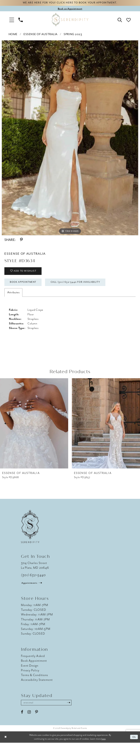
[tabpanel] (70, 137)
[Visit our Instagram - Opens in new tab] (29, 712)
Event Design (29, 666)
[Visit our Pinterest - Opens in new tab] (36, 712)
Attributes (13, 293)
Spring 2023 (73, 34)
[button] (11, 19)
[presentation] (34, 424)
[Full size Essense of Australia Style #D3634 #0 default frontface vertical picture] (70, 137)
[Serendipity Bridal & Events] (70, 20)
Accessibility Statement (37, 680)
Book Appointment (23, 282)
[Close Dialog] (5, 737)
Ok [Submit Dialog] (134, 737)
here (103, 739)
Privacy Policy (30, 671)
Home (13, 34)
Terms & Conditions (34, 675)
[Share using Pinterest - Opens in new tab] (21, 240)
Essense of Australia (41, 34)
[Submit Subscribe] (69, 703)
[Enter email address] (46, 703)
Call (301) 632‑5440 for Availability (76, 282)
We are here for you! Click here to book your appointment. (70, 3)
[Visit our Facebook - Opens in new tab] (22, 712)
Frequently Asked (33, 656)
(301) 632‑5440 (33, 575)
